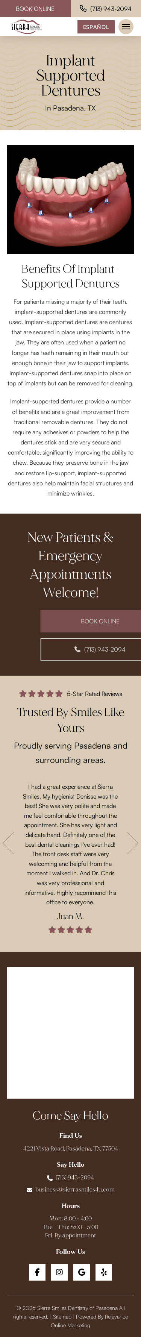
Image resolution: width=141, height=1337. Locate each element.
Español (96, 26)
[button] (125, 26)
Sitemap (62, 1316)
